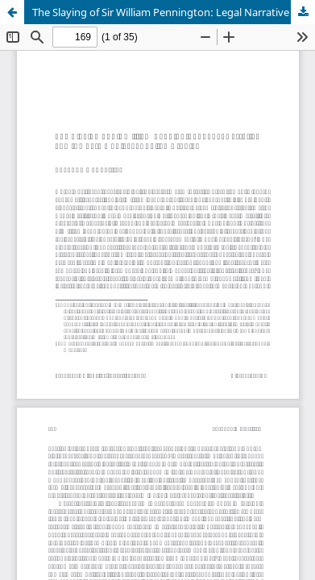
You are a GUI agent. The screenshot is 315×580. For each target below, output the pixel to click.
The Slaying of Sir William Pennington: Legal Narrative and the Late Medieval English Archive (173, 12)
